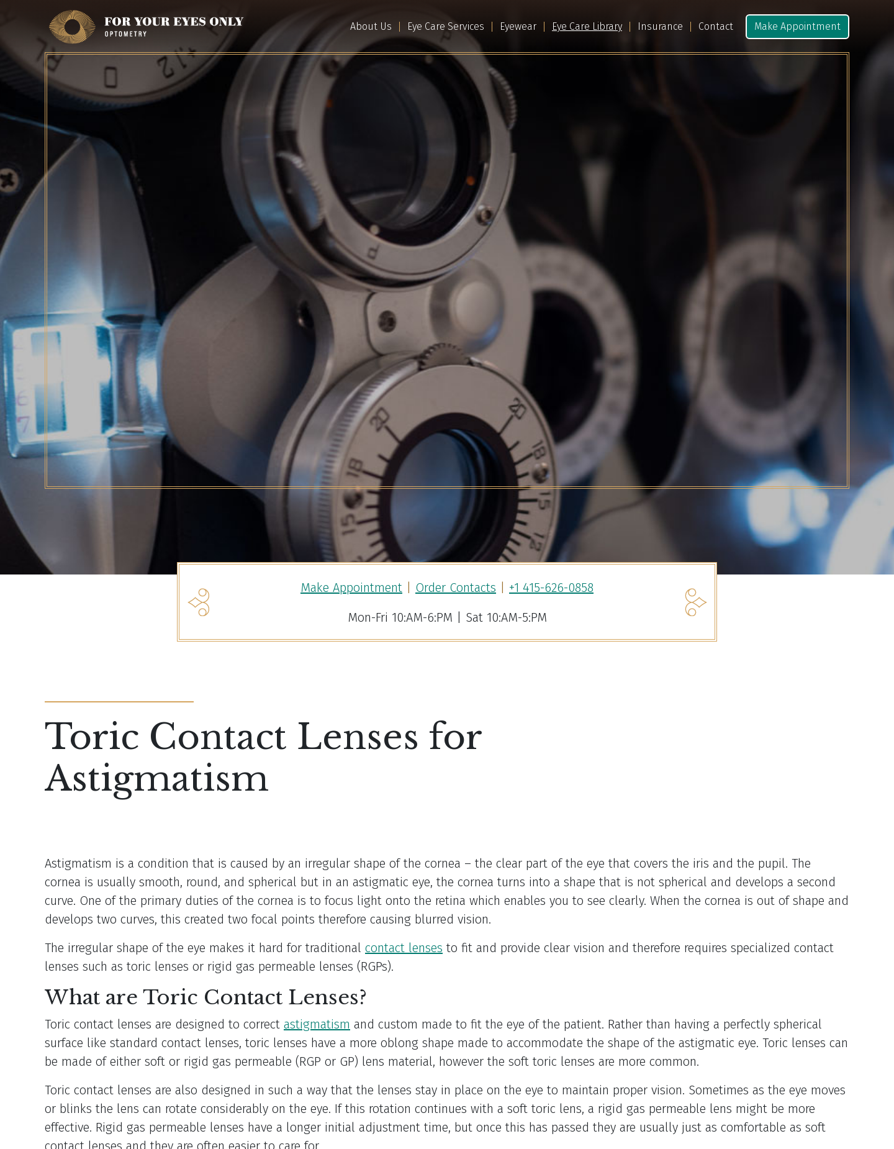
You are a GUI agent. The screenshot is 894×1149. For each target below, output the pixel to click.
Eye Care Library (587, 27)
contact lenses (404, 947)
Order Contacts (455, 587)
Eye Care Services (445, 27)
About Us (371, 27)
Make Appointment (797, 26)
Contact (715, 27)
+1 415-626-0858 (551, 587)
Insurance (660, 27)
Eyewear (518, 27)
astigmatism (317, 1024)
